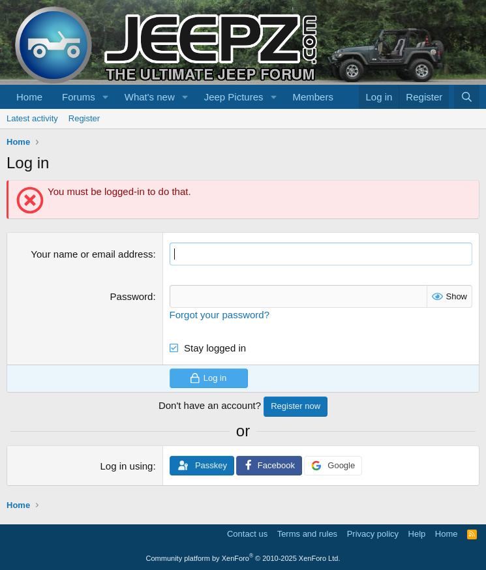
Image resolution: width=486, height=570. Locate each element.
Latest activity (32, 118)
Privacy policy (373, 534)
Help (417, 534)
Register (84, 118)
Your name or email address (92, 254)
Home (29, 96)
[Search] (466, 97)
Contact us (247, 534)
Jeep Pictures (234, 96)
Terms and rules (307, 534)
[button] (106, 97)
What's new (150, 96)
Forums (78, 96)
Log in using (126, 466)
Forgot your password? (219, 314)
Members (312, 96)
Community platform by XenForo (243, 558)
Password (131, 296)
